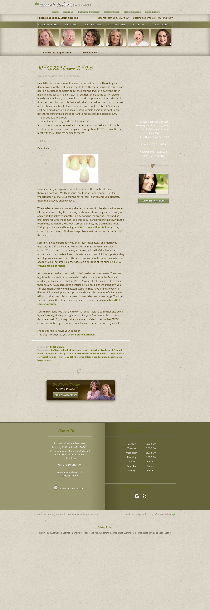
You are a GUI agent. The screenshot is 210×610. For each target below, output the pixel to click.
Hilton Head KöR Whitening (96, 532)
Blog (167, 532)
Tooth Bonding (93, 24)
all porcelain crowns (79, 350)
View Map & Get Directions (70, 488)
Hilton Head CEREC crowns (70, 356)
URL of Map (70, 458)
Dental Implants (116, 24)
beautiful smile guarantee (61, 353)
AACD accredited (59, 350)
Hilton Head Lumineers (123, 532)
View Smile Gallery (153, 200)
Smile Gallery (161, 24)
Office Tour (138, 24)
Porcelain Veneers (48, 24)
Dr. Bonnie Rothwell (83, 334)
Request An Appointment (58, 52)
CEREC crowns (57, 346)
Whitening (71, 24)
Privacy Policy (105, 527)
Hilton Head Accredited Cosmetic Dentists (59, 532)
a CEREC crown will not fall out (93, 227)
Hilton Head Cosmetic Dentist (100, 356)
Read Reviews (91, 52)
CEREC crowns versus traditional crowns (95, 353)
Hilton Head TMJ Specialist (150, 532)
